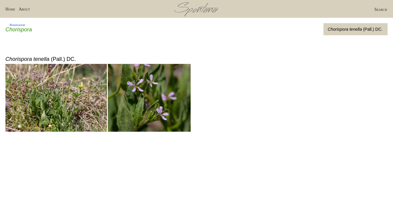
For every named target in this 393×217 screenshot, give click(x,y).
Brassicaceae (17, 25)
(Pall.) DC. (355, 29)
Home (10, 9)
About (24, 9)
